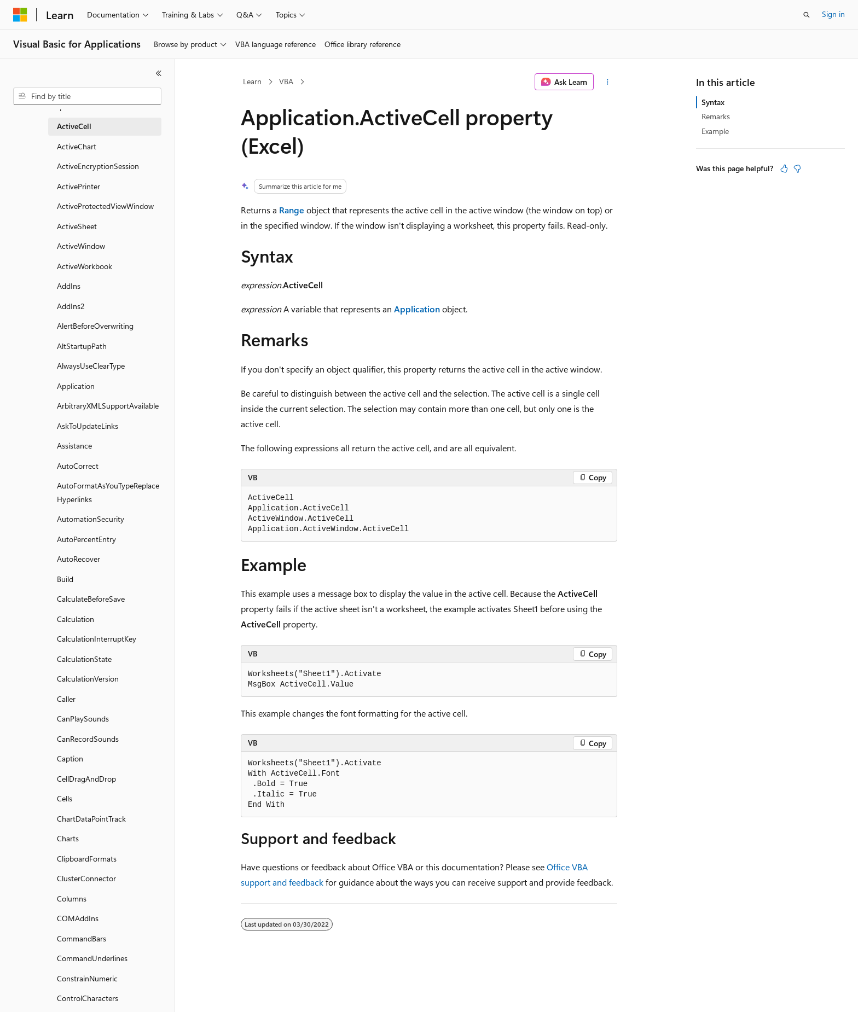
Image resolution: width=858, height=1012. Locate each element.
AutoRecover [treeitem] (78, 559)
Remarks (716, 116)
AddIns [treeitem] (68, 286)
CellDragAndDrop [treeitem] (86, 778)
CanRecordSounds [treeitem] (88, 739)
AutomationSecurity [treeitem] (90, 519)
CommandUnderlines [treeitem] (92, 958)
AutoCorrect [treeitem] (77, 466)
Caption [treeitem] (70, 758)
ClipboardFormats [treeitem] (87, 858)
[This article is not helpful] (797, 168)
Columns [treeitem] (71, 898)
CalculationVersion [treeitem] (88, 678)
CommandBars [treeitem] (81, 938)
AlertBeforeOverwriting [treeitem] (95, 326)
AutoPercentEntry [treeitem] (86, 539)
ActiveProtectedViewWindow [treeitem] (105, 206)
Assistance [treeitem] (74, 445)
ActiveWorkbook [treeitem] (84, 266)
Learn (252, 81)
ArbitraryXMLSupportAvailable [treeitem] (108, 405)
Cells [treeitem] (64, 798)
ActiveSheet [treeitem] (77, 226)
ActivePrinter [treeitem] (78, 186)
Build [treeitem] (65, 579)
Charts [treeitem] (68, 838)
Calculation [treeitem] (75, 619)
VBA (286, 81)
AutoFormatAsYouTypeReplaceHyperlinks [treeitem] (108, 492)
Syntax (713, 102)
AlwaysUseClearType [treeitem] (91, 365)
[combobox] (87, 96)
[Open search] (807, 15)
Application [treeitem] (76, 386)
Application (417, 309)
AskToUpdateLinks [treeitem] (87, 426)
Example (715, 131)
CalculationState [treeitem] (84, 659)
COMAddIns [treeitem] (77, 918)
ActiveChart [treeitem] (76, 146)
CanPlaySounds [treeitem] (83, 718)
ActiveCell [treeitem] (74, 126)
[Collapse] (158, 73)
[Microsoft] (20, 15)
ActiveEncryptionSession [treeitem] (98, 166)
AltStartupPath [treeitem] (82, 346)
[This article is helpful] (784, 168)
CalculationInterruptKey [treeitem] (96, 638)
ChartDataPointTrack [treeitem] (91, 818)
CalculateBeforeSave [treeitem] (91, 599)
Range (291, 210)
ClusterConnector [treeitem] (86, 878)
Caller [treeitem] (66, 699)
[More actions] (607, 82)
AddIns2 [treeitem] (71, 306)
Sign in (833, 14)
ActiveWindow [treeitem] (81, 246)
